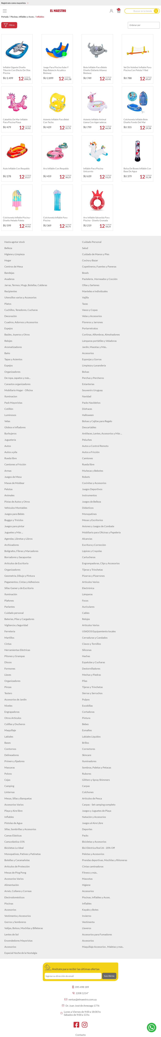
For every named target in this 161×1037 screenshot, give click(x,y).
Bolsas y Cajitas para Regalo (97, 421)
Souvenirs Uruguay (92, 390)
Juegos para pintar (14, 526)
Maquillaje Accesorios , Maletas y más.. (103, 946)
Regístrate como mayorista (14, 3)
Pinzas (7, 686)
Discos (8, 662)
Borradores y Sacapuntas (17, 557)
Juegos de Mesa (13, 476)
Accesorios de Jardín (15, 699)
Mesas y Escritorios (92, 519)
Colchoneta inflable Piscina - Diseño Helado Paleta (17, 219)
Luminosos (10, 414)
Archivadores (11, 544)
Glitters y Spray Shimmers (96, 779)
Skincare (86, 754)
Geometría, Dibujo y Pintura (19, 575)
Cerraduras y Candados (95, 637)
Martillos (9, 637)
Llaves (7, 674)
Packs (85, 835)
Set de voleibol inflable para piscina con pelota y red (137, 68)
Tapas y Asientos (13, 359)
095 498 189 (80, 986)
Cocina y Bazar (90, 260)
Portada (4, 17)
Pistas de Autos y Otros (17, 501)
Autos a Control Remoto (95, 445)
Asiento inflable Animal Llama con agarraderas (94, 121)
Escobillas (87, 705)
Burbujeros (10, 433)
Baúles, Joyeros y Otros (17, 334)
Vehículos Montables (15, 507)
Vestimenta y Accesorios (17, 915)
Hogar (7, 260)
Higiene (86, 884)
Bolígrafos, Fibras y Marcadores (21, 550)
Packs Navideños (91, 402)
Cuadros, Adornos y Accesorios (21, 322)
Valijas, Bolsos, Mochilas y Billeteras (23, 928)
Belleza (8, 247)
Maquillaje (10, 730)
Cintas (7, 643)
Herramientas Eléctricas (17, 649)
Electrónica (88, 588)
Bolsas (85, 371)
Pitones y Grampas (14, 656)
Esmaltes (87, 730)
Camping (9, 785)
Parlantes (9, 606)
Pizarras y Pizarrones (93, 575)
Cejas (7, 779)
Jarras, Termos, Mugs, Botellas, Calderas (25, 285)
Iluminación (10, 594)
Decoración (10, 315)
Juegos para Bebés (14, 513)
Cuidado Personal (91, 241)
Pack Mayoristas (13, 402)
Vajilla (85, 297)
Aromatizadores (13, 346)
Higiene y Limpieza (14, 254)
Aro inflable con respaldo (56, 168)
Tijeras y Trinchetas (92, 569)
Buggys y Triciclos (13, 519)
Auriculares (88, 606)
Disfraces (87, 408)
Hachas (86, 656)
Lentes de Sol (11, 934)
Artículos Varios (90, 581)
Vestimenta (88, 921)
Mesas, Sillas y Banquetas (18, 798)
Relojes (8, 340)
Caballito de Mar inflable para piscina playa (15, 121)
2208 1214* (80, 993)
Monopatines (89, 513)
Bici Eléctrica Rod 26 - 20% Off (98, 847)
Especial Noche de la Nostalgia (20, 952)
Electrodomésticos (14, 897)
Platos (7, 303)
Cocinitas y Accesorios (94, 482)
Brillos (85, 742)
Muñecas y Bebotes (92, 470)
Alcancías (87, 538)
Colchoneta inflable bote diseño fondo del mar (136, 121)
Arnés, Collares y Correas (18, 890)
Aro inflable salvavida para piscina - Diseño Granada (96, 219)
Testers (8, 693)
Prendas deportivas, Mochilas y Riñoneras (104, 860)
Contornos (10, 748)
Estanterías (88, 383)
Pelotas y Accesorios (93, 853)
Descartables (89, 427)
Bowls (85, 272)
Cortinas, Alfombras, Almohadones (101, 334)
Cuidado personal (14, 612)
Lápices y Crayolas (92, 550)
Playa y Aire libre (13, 810)
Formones (9, 668)
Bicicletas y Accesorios (94, 841)
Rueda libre (10, 458)
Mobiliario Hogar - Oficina (18, 390)
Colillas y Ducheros (14, 724)
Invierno (86, 915)
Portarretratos (90, 328)
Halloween (88, 414)
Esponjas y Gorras (92, 359)
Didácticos (88, 507)
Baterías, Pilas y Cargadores (19, 618)
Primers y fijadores (14, 761)
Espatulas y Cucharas (93, 662)
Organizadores (12, 371)
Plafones (9, 600)
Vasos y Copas (90, 309)
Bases (7, 742)
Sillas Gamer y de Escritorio (19, 588)
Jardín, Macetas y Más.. (94, 346)
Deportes (87, 829)
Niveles (8, 705)
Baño (7, 353)
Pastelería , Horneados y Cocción (99, 278)
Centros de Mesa (13, 266)
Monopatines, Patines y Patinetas (22, 853)
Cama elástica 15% (14, 841)
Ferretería (9, 631)
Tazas (85, 303)
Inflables (9, 816)
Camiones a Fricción (15, 464)
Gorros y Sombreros (15, 921)
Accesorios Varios (14, 804)
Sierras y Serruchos (92, 693)
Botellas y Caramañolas (17, 860)
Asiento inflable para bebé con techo (56, 121)
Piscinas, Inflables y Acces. (22, 17)
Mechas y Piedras (91, 674)
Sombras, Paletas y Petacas (96, 767)
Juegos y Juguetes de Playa (96, 810)
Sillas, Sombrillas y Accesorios (20, 829)
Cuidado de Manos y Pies (95, 254)
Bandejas (9, 272)
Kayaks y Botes (90, 909)
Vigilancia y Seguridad (16, 625)
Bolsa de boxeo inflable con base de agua (137, 170)
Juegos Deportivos (92, 489)
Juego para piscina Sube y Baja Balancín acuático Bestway (56, 70)
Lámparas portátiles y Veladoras (99, 340)
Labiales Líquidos (91, 736)
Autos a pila (10, 451)
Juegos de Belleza (91, 501)
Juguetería (10, 439)
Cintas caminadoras (92, 866)
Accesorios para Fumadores (97, 934)
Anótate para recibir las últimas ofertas (72, 967)
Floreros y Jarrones (92, 322)
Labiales (8, 736)
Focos (85, 600)
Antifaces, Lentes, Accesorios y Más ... (102, 433)
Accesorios (88, 353)
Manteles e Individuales (95, 291)
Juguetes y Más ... (13, 532)
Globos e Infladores (15, 427)
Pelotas (8, 489)
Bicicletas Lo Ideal (14, 847)
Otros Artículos (12, 717)
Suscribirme (109, 976)
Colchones (88, 792)
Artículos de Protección (17, 866)
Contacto (80, 1034)
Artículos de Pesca (92, 798)
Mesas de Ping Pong (15, 872)
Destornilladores (91, 668)
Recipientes (10, 291)
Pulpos (86, 699)
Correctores (88, 748)
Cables (85, 612)
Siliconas (87, 649)
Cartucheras (88, 557)
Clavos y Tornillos (91, 643)
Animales (9, 495)
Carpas (86, 785)
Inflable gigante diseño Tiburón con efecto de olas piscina (16, 70)
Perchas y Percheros (93, 377)
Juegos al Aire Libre (92, 822)
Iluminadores (89, 761)
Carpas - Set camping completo (98, 804)
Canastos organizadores (17, 383)
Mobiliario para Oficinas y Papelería (101, 532)
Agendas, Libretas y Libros (18, 538)
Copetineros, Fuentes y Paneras (99, 266)
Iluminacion (10, 396)
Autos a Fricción (91, 451)
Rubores (86, 773)
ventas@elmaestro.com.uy (80, 999)
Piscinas (8, 903)
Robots (86, 476)
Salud (85, 247)
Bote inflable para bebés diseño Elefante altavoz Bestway (95, 70)
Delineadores (11, 754)
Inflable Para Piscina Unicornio (93, 170)
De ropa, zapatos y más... (17, 377)
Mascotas (87, 878)
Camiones (87, 458)
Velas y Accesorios (92, 315)
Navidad (86, 396)
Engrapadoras (11, 711)
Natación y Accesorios (94, 816)
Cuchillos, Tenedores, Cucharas (21, 309)
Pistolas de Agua (13, 822)
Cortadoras (88, 711)
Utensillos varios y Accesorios (20, 297)
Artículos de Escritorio (16, 563)
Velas (7, 421)
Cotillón (8, 408)
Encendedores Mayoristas (18, 940)
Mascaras (9, 767)
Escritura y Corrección (94, 544)
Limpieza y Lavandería (94, 365)
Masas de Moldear (14, 482)
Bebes (85, 724)
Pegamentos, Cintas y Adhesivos (21, 581)
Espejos (8, 328)
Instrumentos (89, 495)
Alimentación (11, 884)
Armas (7, 470)
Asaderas (9, 278)
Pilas (84, 680)
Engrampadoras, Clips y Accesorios (101, 563)
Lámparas (87, 594)
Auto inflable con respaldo (16, 168)
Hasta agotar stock (14, 241)
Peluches (87, 439)
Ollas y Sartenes (90, 285)
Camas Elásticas (13, 835)
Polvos (8, 773)
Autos (7, 445)
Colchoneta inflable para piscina (55, 219)
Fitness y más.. (89, 872)
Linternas (9, 792)
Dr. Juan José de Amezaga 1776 (80, 1005)
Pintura (86, 717)
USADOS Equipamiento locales (99, 631)
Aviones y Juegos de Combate (98, 526)
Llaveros (86, 928)
